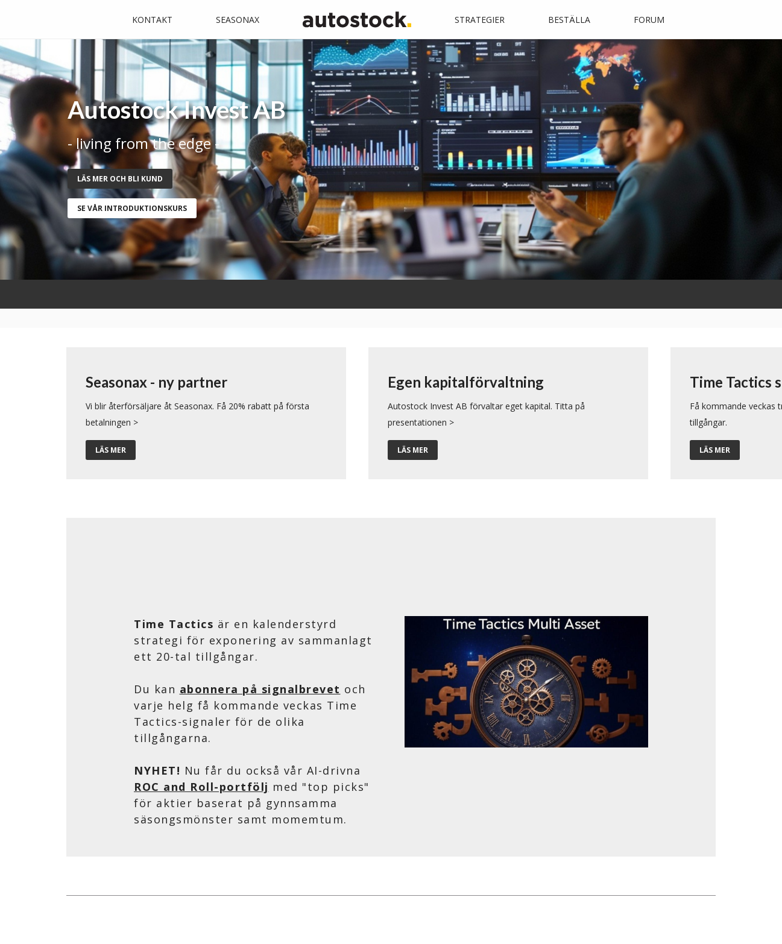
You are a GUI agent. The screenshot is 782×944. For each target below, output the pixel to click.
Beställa (569, 19)
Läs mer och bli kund (120, 179)
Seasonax (237, 19)
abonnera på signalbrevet (260, 689)
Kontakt (152, 19)
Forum (649, 19)
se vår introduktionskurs (132, 208)
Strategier (480, 19)
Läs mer (110, 450)
